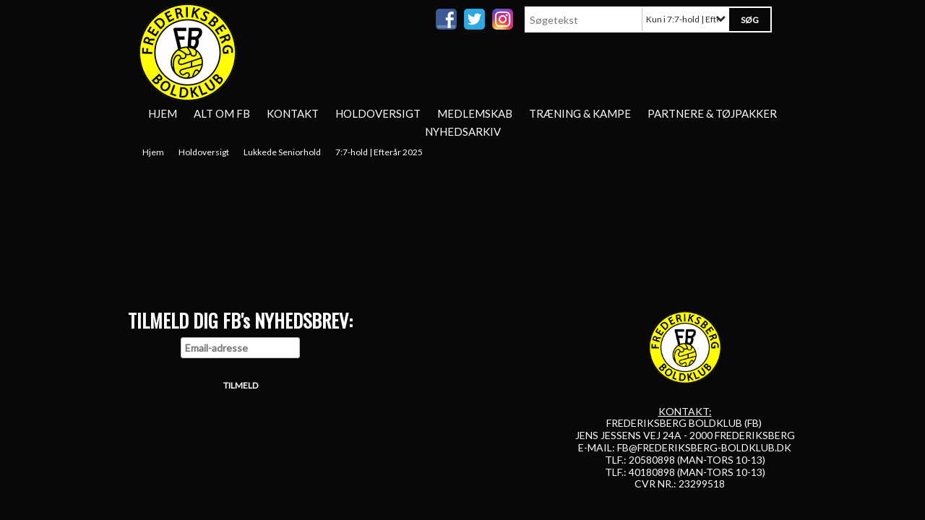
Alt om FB (222, 113)
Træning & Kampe (580, 113)
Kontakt (293, 113)
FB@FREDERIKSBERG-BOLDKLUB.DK (704, 447)
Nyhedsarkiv (463, 131)
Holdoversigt (378, 113)
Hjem (162, 113)
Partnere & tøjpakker (712, 113)
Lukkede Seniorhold (282, 152)
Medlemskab (474, 113)
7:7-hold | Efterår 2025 (379, 152)
